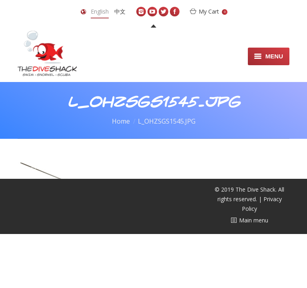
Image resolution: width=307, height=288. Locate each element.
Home (121, 121)
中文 (120, 11)
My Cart (213, 11)
